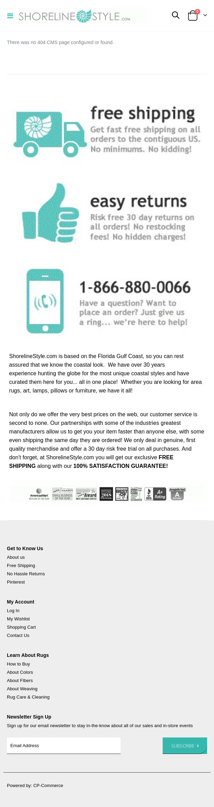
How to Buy (18, 664)
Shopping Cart (21, 627)
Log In (13, 610)
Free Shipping (21, 565)
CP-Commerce (48, 785)
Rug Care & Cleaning (28, 697)
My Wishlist (18, 618)
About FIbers (20, 680)
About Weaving (22, 688)
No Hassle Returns (26, 573)
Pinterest (16, 582)
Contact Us (18, 635)
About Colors (20, 672)
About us (16, 557)
